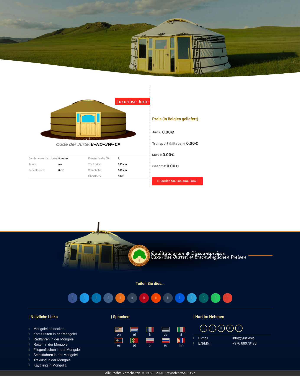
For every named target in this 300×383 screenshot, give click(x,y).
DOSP (190, 373)
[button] (72, 298)
